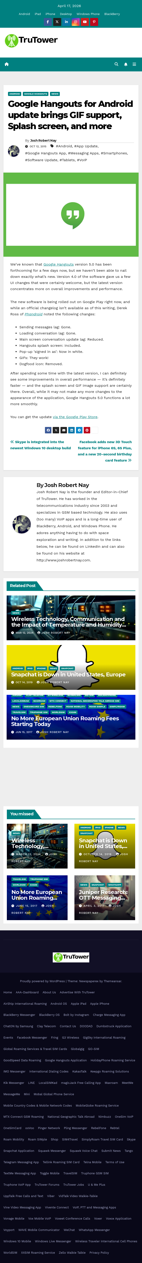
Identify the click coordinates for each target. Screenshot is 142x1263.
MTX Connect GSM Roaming (23, 1117)
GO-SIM (89, 695)
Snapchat (67, 668)
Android (24, 14)
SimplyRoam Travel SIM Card (102, 1139)
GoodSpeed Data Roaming (22, 1060)
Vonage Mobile (13, 1218)
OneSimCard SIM (34, 707)
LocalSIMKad (21, 701)
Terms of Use (114, 1162)
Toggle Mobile (50, 1173)
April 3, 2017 (94, 905)
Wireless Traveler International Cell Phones (106, 1241)
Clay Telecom (34, 695)
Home (7, 992)
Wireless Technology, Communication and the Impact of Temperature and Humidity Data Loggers (68, 625)
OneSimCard (12, 1128)
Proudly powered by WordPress (43, 981)
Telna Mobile (92, 1162)
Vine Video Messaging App (22, 1207)
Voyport (8, 1230)
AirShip (17, 695)
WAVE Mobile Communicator (39, 1230)
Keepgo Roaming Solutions (109, 1071)
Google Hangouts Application (66, 1060)
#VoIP (82, 160)
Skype (131, 1139)
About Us (49, 992)
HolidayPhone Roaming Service (113, 1060)
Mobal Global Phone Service (54, 1094)
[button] (116, 64)
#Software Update (41, 160)
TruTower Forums (47, 1184)
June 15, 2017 (27, 905)
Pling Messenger (75, 1128)
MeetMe (127, 1083)
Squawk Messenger (52, 1151)
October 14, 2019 (98, 854)
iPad (38, 14)
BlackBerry (112, 14)
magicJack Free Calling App (81, 1083)
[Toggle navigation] (134, 64)
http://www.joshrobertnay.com (63, 560)
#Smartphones (114, 153)
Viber (51, 1196)
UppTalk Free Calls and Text (23, 1196)
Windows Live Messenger (53, 1241)
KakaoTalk (79, 1071)
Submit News (111, 1151)
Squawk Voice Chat (83, 1151)
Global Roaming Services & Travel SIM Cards (35, 1049)
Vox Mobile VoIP (39, 1218)
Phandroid (33, 314)
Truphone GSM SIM (95, 1173)
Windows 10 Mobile (17, 1241)
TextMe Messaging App (19, 1173)
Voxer (98, 1218)
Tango (129, 1151)
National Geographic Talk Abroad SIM (95, 701)
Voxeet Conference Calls (72, 1218)
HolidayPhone (107, 695)
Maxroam (39, 701)
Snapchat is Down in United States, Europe (68, 674)
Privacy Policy (99, 1252)
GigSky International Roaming (104, 1037)
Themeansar (112, 981)
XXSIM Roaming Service (38, 1252)
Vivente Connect (57, 1207)
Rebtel (114, 1128)
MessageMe (11, 1094)
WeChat (69, 1230)
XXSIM (72, 712)
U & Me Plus (96, 1184)
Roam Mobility (75, 707)
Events (8, 1037)
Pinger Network (49, 1128)
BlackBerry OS (49, 1015)
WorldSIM (58, 712)
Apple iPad (78, 1003)
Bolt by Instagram (76, 1015)
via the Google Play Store (75, 417)
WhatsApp (114, 885)
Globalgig (74, 695)
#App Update (85, 146)
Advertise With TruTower (77, 992)
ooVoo (29, 1128)
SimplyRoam (117, 707)
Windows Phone (88, 14)
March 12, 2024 (29, 854)
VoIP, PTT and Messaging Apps (94, 1207)
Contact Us (68, 1026)
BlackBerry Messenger (19, 1015)
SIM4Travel (70, 1139)
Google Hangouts (35, 94)
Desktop (66, 14)
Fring (54, 1037)
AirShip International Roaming (25, 1003)
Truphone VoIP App (17, 1184)
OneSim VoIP (124, 1117)
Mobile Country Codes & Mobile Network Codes (37, 1105)
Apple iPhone (99, 1003)
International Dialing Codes (48, 1071)
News (54, 94)
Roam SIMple (97, 707)
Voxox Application (118, 1218)
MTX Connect (58, 701)
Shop (54, 1139)
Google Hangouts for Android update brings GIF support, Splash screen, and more (70, 115)
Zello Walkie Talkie (72, 1252)
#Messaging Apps (83, 153)
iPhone (50, 14)
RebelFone (55, 707)
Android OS (58, 1003)
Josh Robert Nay (43, 140)
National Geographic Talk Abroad (71, 1117)
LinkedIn (92, 547)
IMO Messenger (14, 1071)
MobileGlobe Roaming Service (97, 1105)
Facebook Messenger (32, 1037)
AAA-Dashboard (27, 992)
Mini (27, 1094)
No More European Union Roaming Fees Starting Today (65, 721)
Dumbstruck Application (113, 1026)
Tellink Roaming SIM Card (61, 1162)
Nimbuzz (104, 1117)
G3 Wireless (55, 695)
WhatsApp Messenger (94, 1230)
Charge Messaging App (109, 1015)
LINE (31, 1083)
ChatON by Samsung (18, 1026)
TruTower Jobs (73, 1184)
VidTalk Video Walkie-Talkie (77, 1196)
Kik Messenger (13, 1083)
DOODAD (86, 1026)
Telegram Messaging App (21, 1162)
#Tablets (67, 160)
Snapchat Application (18, 1151)
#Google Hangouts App (45, 153)
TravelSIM (19, 712)
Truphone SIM (38, 712)
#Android (64, 146)
